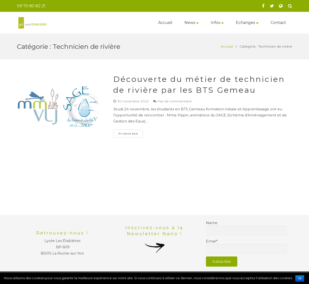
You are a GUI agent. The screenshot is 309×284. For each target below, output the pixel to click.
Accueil (227, 46)
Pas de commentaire (174, 101)
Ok (300, 278)
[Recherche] (290, 6)
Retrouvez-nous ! (62, 233)
